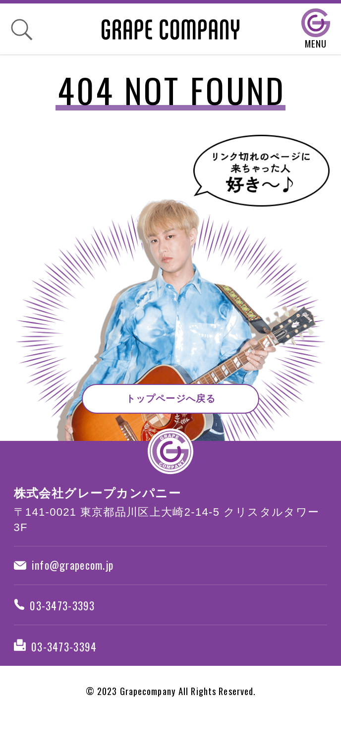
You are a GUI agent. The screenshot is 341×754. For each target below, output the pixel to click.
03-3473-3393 (64, 620)
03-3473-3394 (65, 669)
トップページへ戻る (171, 394)
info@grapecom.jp (75, 570)
